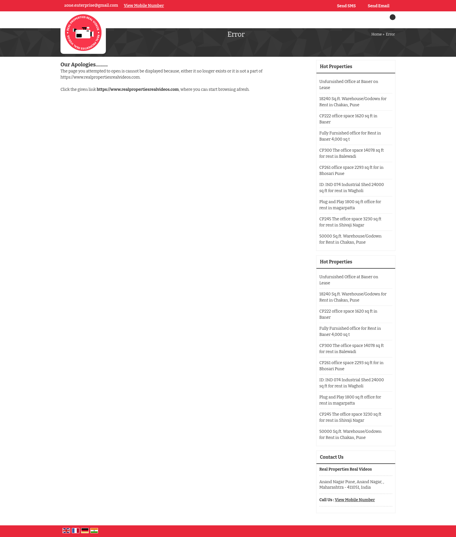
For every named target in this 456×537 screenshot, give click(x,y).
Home (376, 34)
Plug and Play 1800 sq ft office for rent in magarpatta (350, 204)
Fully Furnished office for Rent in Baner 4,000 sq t (350, 136)
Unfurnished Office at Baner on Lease (348, 84)
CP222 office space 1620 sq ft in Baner (348, 119)
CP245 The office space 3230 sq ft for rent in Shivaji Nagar (350, 222)
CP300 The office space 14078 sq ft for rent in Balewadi (351, 153)
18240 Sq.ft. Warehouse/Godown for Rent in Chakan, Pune (352, 101)
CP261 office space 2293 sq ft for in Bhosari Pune (351, 170)
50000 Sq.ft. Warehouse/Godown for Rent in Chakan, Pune (350, 239)
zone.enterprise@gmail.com (91, 5)
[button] (144, 5)
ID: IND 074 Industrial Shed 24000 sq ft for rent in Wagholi (351, 187)
